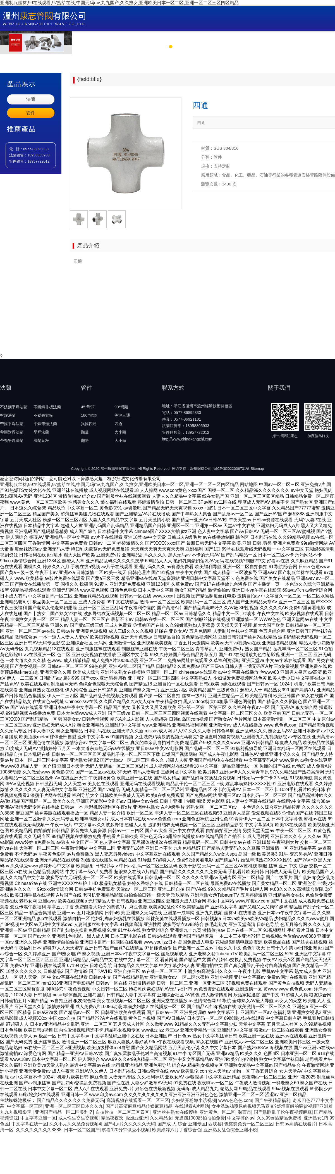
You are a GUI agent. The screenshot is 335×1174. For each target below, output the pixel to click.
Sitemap (257, 468)
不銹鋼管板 (43, 415)
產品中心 (222, 38)
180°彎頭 (89, 415)
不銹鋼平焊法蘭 (13, 407)
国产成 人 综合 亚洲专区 (181, 1123)
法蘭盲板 (41, 440)
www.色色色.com (235, 1100)
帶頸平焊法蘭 (11, 440)
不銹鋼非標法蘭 (47, 407)
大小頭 (120, 432)
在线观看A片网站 (192, 1106)
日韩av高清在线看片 (296, 1123)
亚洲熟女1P (315, 1118)
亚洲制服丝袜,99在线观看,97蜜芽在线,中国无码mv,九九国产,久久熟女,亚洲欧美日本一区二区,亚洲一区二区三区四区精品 (119, 2)
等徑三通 (122, 415)
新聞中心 (179, 38)
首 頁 (97, 38)
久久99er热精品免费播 (279, 1118)
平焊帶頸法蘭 (45, 424)
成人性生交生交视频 (78, 1118)
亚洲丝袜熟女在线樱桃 (175, 1112)
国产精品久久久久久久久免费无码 (70, 1100)
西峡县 (215, 1123)
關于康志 (136, 38)
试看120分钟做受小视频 (126, 1129)
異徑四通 (89, 424)
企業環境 (265, 38)
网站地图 (249, 484)
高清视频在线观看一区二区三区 (137, 1100)
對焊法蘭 (8, 415)
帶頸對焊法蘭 (11, 432)
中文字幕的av (240, 1118)
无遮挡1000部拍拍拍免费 (200, 1118)
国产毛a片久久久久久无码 (129, 1123)
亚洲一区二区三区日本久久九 (74, 1106)
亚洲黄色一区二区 (217, 1112)
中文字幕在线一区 (29, 1123)
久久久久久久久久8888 (39, 1129)
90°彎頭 (121, 407)
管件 (30, 112)
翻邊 (85, 432)
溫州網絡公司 (201, 468)
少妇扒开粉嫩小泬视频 (193, 1100)
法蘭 (30, 99)
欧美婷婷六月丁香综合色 (176, 1129)
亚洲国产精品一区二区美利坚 (64, 1112)
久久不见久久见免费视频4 (75, 1123)
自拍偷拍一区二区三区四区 (122, 1112)
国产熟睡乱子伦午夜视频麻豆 (283, 1112)
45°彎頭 (88, 407)
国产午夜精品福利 (272, 1100)
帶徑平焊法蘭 (11, 424)
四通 (118, 424)
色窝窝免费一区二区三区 (248, 1123)
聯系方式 (308, 38)
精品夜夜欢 (112, 1118)
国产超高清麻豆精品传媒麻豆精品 (139, 1106)
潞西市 (244, 1112)
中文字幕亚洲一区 (38, 1118)
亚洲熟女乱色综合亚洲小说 (230, 1129)
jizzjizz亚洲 (136, 1118)
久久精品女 (161, 1118)
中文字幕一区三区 (25, 1106)
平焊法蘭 (41, 432)
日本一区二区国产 (82, 1129)
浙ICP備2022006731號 (231, 468)
